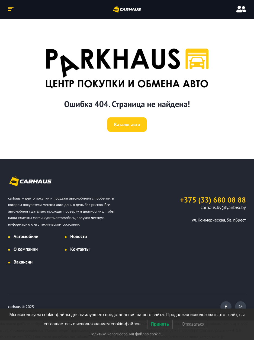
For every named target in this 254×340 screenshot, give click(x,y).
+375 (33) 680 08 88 (213, 199)
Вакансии (23, 262)
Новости (78, 236)
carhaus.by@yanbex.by (223, 207)
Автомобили (26, 236)
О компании (26, 249)
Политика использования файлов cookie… (126, 334)
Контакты (79, 249)
